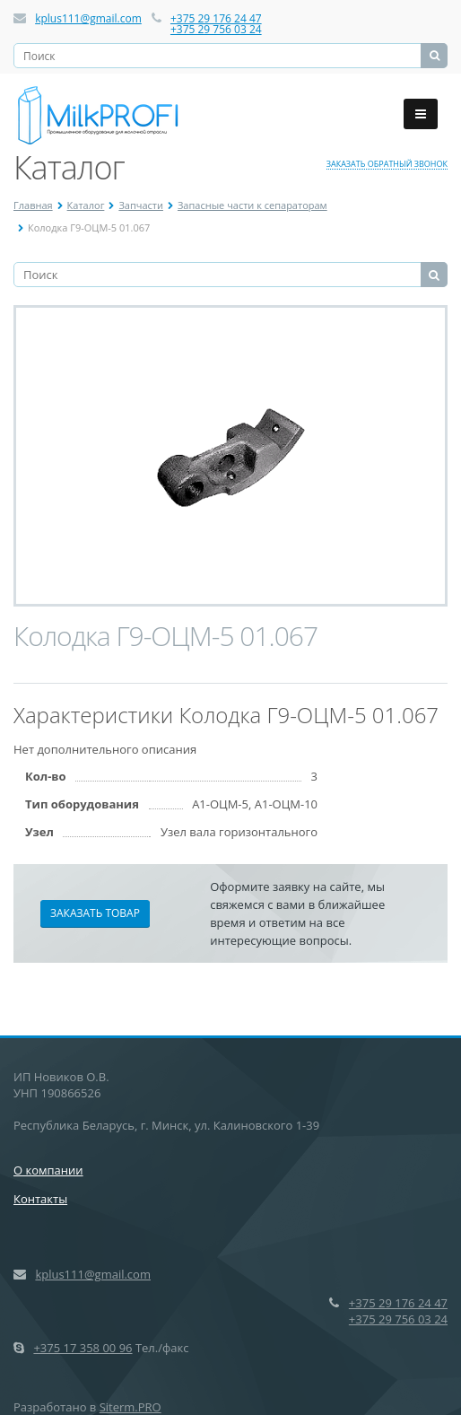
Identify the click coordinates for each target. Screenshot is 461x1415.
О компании (48, 1170)
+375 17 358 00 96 (82, 1348)
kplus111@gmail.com (88, 18)
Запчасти (140, 205)
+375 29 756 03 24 (216, 29)
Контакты (40, 1199)
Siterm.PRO (130, 1407)
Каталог (86, 205)
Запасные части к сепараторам (252, 205)
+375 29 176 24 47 (216, 18)
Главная (33, 205)
